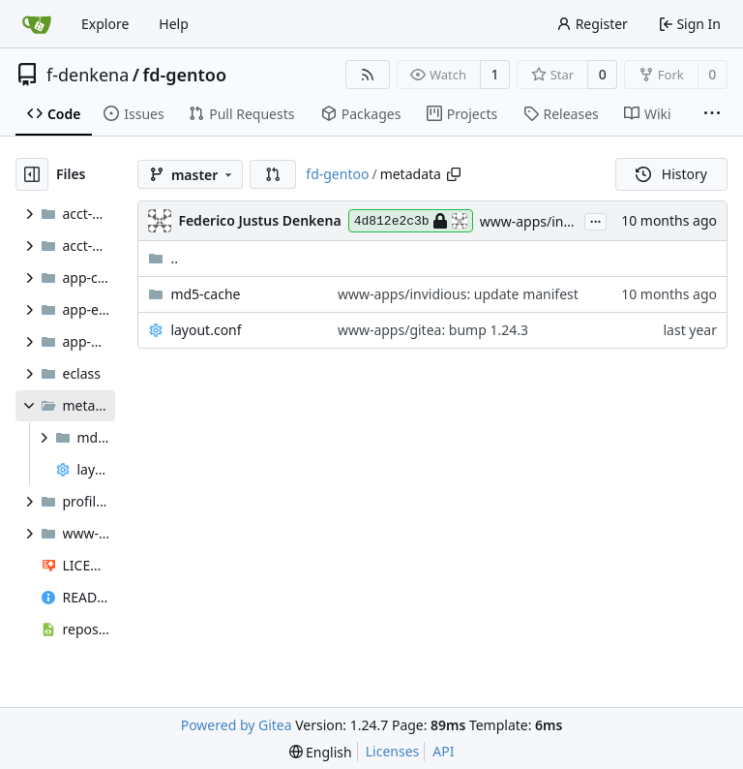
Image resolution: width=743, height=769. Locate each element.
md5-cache (205, 294)
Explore (105, 24)
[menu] (320, 752)
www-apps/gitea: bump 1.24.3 (433, 330)
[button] (273, 174)
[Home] (37, 24)
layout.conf (205, 330)
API (443, 751)
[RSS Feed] (367, 74)
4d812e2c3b (410, 221)
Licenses (393, 751)
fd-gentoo (185, 74)
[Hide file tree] (31, 174)
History (671, 174)
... (596, 220)
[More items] (712, 114)
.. (163, 258)
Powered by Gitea (236, 725)
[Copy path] (454, 174)
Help (174, 24)
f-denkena (87, 74)
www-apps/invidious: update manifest (458, 294)
